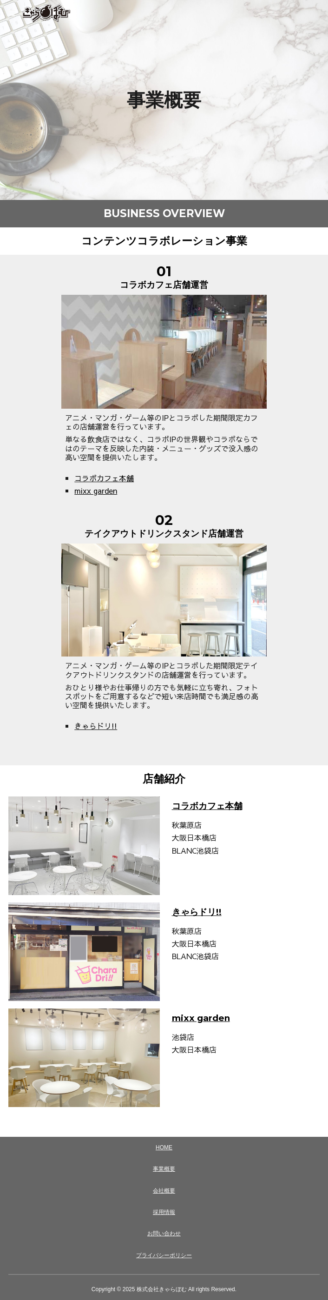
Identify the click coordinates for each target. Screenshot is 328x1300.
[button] (11, 13)
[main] (164, 100)
